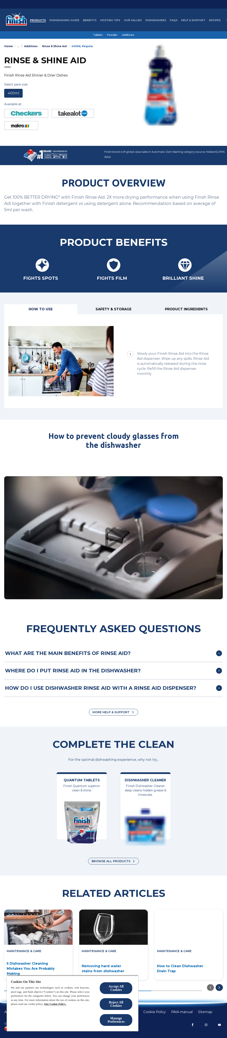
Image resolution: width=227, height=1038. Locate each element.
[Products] (38, 20)
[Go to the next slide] (219, 987)
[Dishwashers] (155, 20)
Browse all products (111, 861)
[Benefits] (90, 20)
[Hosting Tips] (110, 20)
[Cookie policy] (154, 1012)
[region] (72, 1003)
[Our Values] (133, 20)
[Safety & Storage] (113, 309)
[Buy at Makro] (21, 125)
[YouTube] (219, 1024)
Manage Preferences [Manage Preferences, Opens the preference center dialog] (116, 1019)
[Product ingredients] (186, 309)
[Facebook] (192, 1024)
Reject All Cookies (116, 1003)
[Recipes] (215, 20)
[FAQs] (174, 20)
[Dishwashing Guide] (64, 20)
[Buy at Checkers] (26, 113)
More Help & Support (111, 712)
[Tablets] (98, 35)
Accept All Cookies (116, 988)
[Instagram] (206, 1024)
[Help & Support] (193, 20)
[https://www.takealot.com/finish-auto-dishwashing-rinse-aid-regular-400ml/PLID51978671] (73, 113)
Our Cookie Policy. (55, 1004)
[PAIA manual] (182, 1012)
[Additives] (128, 35)
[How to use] (40, 309)
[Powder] (112, 35)
